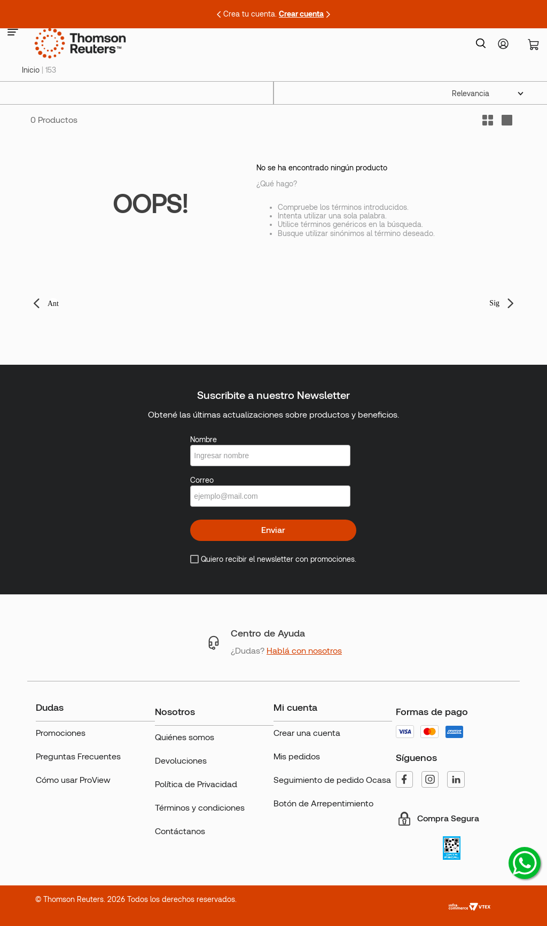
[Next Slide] (328, 14)
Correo (202, 480)
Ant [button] (53, 304)
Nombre (203, 439)
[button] (12, 33)
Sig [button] (494, 303)
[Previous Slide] (219, 14)
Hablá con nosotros (304, 651)
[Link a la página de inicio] (31, 70)
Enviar (273, 530)
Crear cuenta (301, 14)
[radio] (507, 120)
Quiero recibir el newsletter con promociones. (278, 559)
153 (50, 70)
